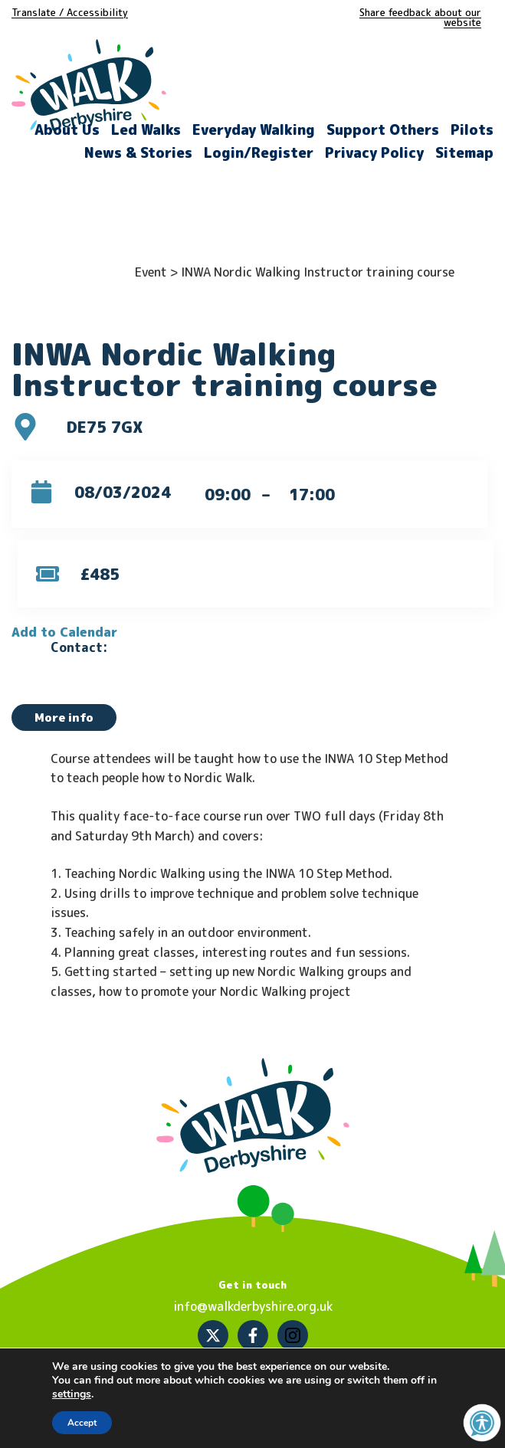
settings (71, 1394)
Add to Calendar (64, 632)
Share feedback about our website (420, 17)
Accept (82, 1423)
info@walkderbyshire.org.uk (253, 1306)
